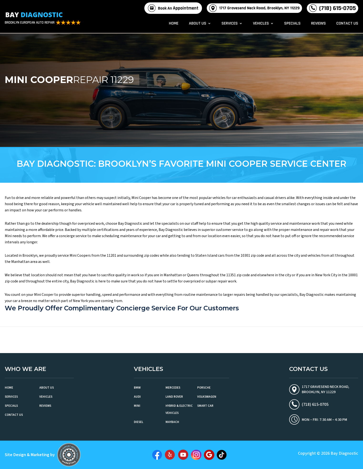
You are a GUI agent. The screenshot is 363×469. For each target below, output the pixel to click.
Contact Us (347, 24)
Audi (137, 397)
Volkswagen (206, 397)
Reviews (318, 24)
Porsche (204, 388)
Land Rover (174, 397)
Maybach (172, 422)
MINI (137, 406)
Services (230, 24)
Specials (292, 24)
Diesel (138, 422)
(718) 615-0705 (337, 8)
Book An (178, 8)
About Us (197, 24)
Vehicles (261, 24)
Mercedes (173, 388)
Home (173, 24)
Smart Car (205, 406)
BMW (137, 388)
